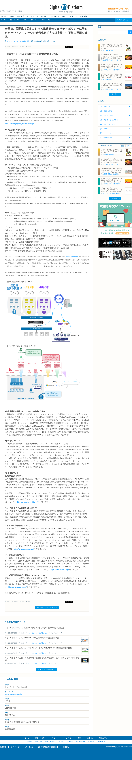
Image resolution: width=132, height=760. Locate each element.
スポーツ (64, 16)
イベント (25, 20)
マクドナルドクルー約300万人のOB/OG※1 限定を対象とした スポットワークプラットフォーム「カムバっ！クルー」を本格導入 (111, 67)
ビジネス (11, 16)
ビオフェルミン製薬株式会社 (112, 193)
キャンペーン (35, 20)
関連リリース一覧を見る (45, 669)
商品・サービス (14, 20)
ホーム (3, 16)
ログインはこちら (122, 20)
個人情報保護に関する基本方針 (48, 747)
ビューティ (73, 16)
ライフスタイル (54, 16)
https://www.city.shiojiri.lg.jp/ (27, 502)
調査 (43, 20)
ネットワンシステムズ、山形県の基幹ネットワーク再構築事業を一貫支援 (34, 628)
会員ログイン (103, 738)
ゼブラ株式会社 (108, 79)
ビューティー (108, 133)
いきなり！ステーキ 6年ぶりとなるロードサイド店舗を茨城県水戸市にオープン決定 (111, 85)
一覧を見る (114, 94)
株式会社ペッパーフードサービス (113, 60)
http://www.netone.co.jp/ (13, 694)
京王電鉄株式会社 (108, 50)
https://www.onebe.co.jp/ (60, 569)
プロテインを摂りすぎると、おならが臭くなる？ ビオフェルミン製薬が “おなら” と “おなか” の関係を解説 (111, 190)
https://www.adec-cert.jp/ (17, 587)
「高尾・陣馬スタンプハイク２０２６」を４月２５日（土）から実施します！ (111, 46)
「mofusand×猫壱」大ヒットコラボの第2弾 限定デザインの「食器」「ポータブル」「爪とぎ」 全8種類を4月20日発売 (111, 171)
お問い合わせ (29, 747)
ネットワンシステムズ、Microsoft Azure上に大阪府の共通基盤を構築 (32, 638)
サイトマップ (15, 747)
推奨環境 (3, 747)
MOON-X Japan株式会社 (111, 174)
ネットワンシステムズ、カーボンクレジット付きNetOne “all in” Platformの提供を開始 (38, 648)
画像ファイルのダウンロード (46, 607)
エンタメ (43, 16)
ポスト (70, 47)
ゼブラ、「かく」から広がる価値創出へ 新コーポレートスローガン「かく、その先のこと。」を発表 (111, 75)
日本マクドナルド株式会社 (111, 70)
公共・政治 (20, 16)
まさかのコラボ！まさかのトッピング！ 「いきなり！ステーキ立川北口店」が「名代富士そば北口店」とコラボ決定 (111, 57)
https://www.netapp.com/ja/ (24, 549)
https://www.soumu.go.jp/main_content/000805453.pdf (19, 124)
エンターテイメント (111, 120)
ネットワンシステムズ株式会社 (18, 41)
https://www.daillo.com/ (72, 257)
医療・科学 (83, 16)
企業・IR (50, 20)
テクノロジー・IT (32, 16)
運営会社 (66, 747)
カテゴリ (4, 20)
